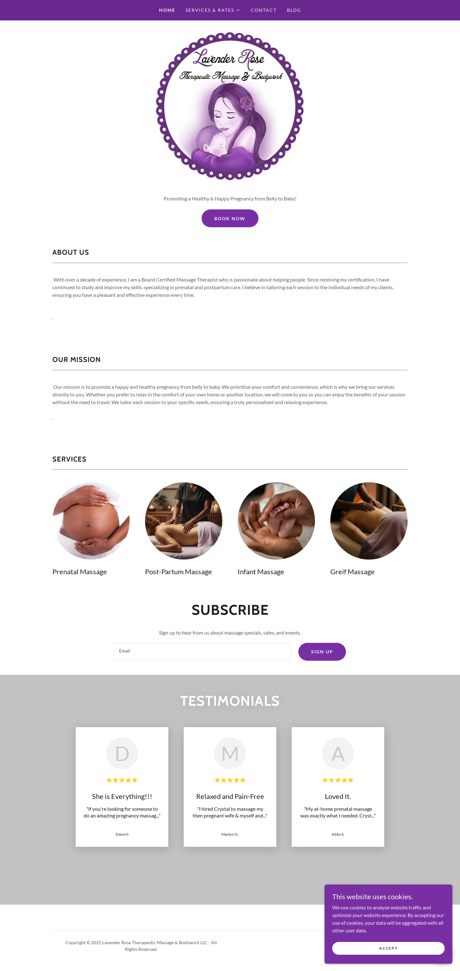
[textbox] (202, 652)
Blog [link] (294, 10)
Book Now (229, 218)
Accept (388, 948)
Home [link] (167, 10)
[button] (213, 10)
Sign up (322, 651)
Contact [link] (264, 10)
